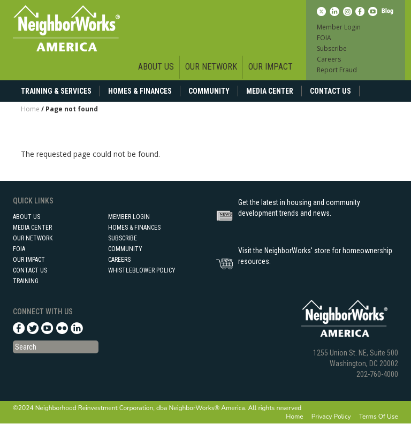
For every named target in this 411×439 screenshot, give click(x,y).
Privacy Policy (331, 416)
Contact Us (330, 91)
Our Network (211, 67)
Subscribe (332, 48)
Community (209, 91)
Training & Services (56, 91)
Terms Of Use (378, 416)
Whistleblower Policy (142, 270)
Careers (329, 59)
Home (30, 108)
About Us (156, 67)
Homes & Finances (140, 91)
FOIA (324, 37)
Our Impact (270, 67)
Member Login (339, 27)
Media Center (269, 91)
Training (26, 281)
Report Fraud (337, 69)
